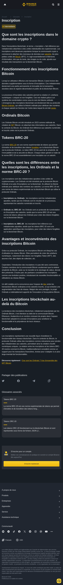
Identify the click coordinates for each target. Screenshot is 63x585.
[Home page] (29, 4)
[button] (58, 4)
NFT (13, 125)
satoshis (48, 54)
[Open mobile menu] (58, 4)
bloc (44, 284)
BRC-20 (13, 145)
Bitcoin (18, 57)
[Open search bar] (52, 4)
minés (53, 108)
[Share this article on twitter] (3, 381)
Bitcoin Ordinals (8, 105)
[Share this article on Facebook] (18, 381)
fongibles (35, 147)
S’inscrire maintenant (31, 464)
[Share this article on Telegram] (33, 381)
